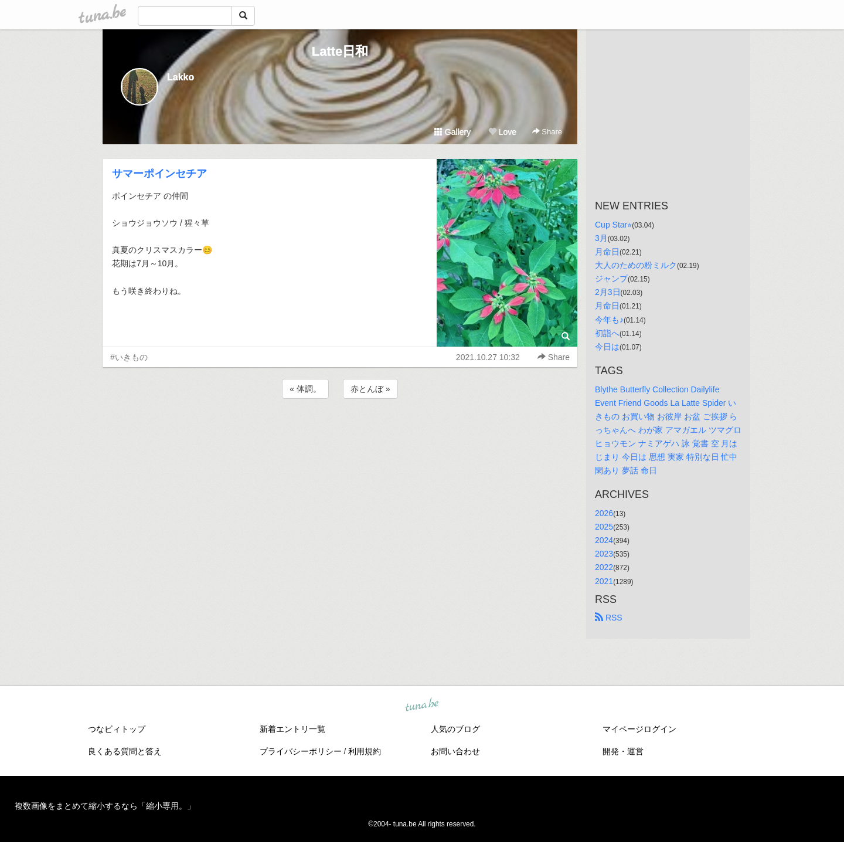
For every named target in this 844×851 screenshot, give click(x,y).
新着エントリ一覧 (292, 729)
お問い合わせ (455, 751)
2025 (604, 526)
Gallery (452, 132)
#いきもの (129, 357)
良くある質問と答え (125, 751)
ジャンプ (611, 278)
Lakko (180, 77)
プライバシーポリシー (301, 751)
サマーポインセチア (159, 173)
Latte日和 (340, 51)
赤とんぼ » (370, 389)
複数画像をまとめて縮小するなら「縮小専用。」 (105, 806)
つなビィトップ (116, 729)
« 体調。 (305, 389)
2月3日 (608, 292)
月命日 (607, 251)
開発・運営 (623, 751)
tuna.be (421, 705)
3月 (601, 238)
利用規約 (364, 751)
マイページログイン (639, 729)
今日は (607, 346)
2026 (604, 513)
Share (547, 131)
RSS (608, 617)
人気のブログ (455, 729)
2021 (604, 581)
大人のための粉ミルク (636, 265)
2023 (604, 553)
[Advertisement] (340, 432)
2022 (604, 567)
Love (502, 132)
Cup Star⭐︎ (613, 224)
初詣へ (607, 333)
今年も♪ (609, 319)
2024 (604, 540)
